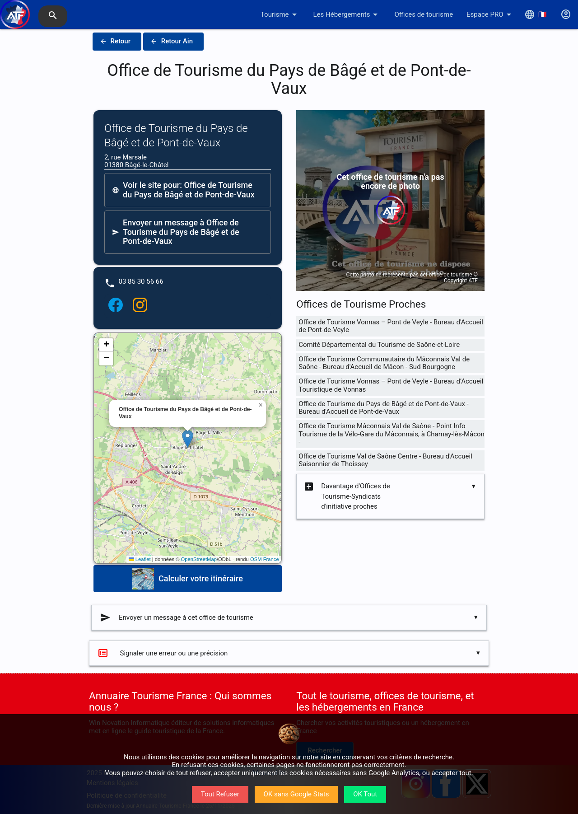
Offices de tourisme (423, 14)
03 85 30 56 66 (141, 281)
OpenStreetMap (199, 559)
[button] (187, 439)
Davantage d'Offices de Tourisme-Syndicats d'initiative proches (346, 496)
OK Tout (365, 794)
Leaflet (140, 559)
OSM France (264, 559)
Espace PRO (490, 14)
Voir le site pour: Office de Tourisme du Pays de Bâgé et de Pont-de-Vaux (183, 189)
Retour (115, 41)
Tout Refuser (220, 794)
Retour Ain (171, 41)
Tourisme (280, 14)
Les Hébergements (347, 14)
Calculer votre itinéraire (187, 578)
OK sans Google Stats (296, 794)
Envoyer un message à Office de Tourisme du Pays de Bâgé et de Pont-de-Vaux (175, 232)
